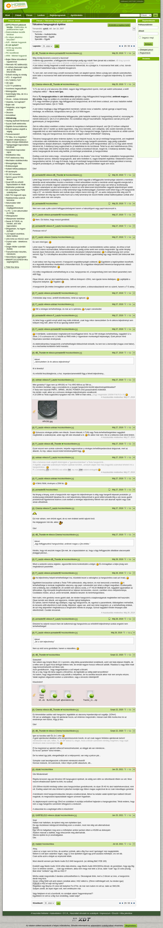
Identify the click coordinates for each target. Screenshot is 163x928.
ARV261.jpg (47, 421)
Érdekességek (12, 166)
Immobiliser (11, 115)
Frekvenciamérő (13, 134)
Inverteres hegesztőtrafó (16, 89)
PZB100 (36, 883)
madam (38, 844)
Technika (38, 34)
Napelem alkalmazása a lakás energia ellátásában (17, 141)
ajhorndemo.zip (67, 700)
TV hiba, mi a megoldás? (16, 137)
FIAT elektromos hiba (15, 158)
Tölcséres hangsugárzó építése (49, 24)
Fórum (29, 15)
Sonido (36, 828)
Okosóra (9, 112)
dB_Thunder (40, 53)
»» (58, 903)
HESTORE (132, 1)
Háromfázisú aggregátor (16, 257)
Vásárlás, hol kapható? (15, 102)
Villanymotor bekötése (15, 219)
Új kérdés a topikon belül (119, 25)
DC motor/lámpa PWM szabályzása (15, 191)
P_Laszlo (39, 215)
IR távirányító (11, 172)
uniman (54, 304)
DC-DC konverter (13, 174)
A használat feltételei (39, 913)
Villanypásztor (12, 216)
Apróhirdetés (77, 15)
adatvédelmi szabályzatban (102, 925)
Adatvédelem (55, 913)
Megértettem (130, 926)
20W (80, 470)
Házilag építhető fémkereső (17, 121)
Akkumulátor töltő (13, 203)
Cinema (38, 84)
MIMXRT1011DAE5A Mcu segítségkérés (17, 261)
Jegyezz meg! (148, 37)
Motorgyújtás (11, 91)
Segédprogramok (58, 15)
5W (69, 470)
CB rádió (9, 83)
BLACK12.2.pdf (53, 700)
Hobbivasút (124, 1)
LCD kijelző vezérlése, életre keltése (15, 235)
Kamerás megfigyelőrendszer (14, 207)
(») (81, 53)
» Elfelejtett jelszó (145, 50)
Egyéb (51, 37)
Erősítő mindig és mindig (16, 75)
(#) (33, 53)
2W (47, 470)
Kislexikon (140, 1)
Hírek (7, 15)
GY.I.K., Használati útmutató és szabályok (80, 913)
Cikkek (18, 15)
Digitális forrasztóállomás (16, 126)
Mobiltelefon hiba (13, 155)
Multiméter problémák (15, 187)
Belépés (148, 44)
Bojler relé (10, 105)
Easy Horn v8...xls (42, 697)
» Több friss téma (11, 267)
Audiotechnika (50, 34)
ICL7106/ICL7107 (13, 80)
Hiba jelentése (126, 913)
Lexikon (41, 15)
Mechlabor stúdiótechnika (17, 160)
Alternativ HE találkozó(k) (16, 64)
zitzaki (38, 769)
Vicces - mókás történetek (17, 99)
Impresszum (105, 913)
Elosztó (115, 913)
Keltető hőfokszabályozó (16, 169)
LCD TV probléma (13, 86)
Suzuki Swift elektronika (16, 124)
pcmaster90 (60, 53)
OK (155, 15)
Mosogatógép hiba (14, 163)
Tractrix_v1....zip (90, 700)
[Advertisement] (149, 109)
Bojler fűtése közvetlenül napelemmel (16, 60)
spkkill (45, 29)
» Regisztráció (144, 53)
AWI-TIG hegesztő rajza (16, 195)
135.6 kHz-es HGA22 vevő (17, 239)
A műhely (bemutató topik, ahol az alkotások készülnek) (17, 69)
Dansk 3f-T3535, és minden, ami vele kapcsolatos (14, 223)
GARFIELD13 (41, 815)
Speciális (38, 39)
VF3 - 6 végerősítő (14, 77)
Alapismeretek (41, 37)
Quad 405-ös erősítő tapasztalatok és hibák (15, 183)
